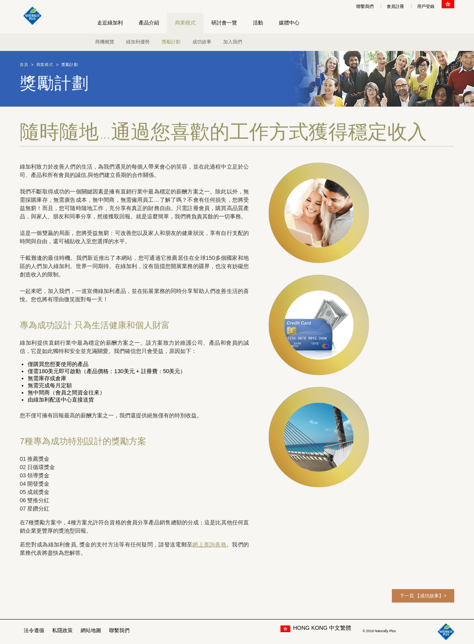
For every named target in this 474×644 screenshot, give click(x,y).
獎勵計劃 (171, 42)
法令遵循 (34, 630)
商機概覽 (104, 42)
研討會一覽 (224, 23)
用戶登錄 (425, 6)
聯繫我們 (365, 6)
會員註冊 (395, 6)
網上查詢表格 (209, 544)
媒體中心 (289, 23)
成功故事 (201, 42)
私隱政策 (62, 630)
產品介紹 (149, 23)
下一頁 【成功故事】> (423, 596)
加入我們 (232, 42)
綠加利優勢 (138, 42)
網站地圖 (91, 630)
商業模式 (185, 23)
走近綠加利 (110, 23)
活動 (258, 23)
